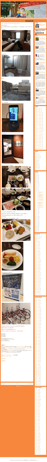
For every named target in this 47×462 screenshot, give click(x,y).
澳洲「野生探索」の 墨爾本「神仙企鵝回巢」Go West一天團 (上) (42, 38)
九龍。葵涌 (37, 412)
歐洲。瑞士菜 (37, 285)
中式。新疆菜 (37, 245)
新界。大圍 (37, 417)
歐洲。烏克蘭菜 (37, 284)
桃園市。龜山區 (37, 371)
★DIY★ (36, 153)
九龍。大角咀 (37, 396)
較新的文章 (3, 383)
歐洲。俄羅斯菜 (37, 272)
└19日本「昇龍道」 (6, 356)
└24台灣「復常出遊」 (38, 144)
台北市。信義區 (37, 311)
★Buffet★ (36, 235)
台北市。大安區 (37, 320)
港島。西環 (37, 443)
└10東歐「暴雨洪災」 (38, 114)
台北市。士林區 (37, 317)
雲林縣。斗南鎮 (37, 384)
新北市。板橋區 (37, 351)
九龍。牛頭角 (37, 406)
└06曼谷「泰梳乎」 (38, 108)
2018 (37, 216)
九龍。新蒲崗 (37, 400)
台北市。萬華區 (37, 324)
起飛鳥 (4, 346)
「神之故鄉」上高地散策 (20, 347)
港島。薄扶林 (37, 440)
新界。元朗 (37, 416)
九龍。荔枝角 (37, 410)
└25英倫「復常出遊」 (38, 148)
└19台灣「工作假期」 (38, 131)
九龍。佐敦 (37, 393)
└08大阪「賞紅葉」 (38, 111)
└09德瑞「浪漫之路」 (38, 112)
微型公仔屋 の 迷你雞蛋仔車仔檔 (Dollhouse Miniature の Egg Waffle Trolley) (42, 63)
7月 (37, 189)
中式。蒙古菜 (37, 255)
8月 (37, 188)
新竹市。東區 (37, 364)
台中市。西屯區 (37, 307)
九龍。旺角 (37, 402)
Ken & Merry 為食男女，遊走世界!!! (15, 4)
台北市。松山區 (37, 323)
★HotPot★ (37, 238)
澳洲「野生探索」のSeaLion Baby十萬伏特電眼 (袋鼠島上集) (42, 97)
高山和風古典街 (6, 347)
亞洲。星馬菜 (37, 262)
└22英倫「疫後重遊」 (38, 138)
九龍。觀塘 (37, 413)
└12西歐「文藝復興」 (38, 118)
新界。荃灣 (37, 423)
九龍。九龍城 (37, 389)
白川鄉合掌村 (10, 350)
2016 (37, 218)
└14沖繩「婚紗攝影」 (38, 122)
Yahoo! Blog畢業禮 (41, 54)
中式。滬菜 (37, 251)
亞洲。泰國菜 (37, 264)
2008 (37, 228)
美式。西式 (37, 292)
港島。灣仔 (37, 437)
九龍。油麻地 (37, 403)
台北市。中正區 (37, 310)
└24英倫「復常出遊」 (38, 145)
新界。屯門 (37, 420)
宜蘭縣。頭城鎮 (37, 344)
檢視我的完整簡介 (42, 25)
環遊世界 (10, 356)
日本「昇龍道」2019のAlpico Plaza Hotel (40, 197)
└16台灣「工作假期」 (38, 125)
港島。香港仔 (37, 450)
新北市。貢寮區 (37, 360)
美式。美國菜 (37, 291)
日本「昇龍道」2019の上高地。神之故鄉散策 (40, 200)
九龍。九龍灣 (37, 392)
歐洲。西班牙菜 (37, 288)
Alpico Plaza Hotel (27, 347)
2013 (37, 222)
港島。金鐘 (37, 447)
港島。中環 (37, 427)
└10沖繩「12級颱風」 (38, 115)
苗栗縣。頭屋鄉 (37, 381)
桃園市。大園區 (37, 367)
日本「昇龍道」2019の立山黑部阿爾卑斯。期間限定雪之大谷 (40, 195)
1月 (37, 214)
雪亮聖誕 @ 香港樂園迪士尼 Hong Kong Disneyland (42, 89)
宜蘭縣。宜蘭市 (37, 341)
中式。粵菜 (37, 254)
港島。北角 (37, 429)
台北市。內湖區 (37, 313)
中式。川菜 (37, 244)
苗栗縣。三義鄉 (37, 377)
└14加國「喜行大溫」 (38, 121)
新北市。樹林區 (37, 354)
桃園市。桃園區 (37, 370)
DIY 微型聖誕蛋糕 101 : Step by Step (42, 46)
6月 (37, 190)
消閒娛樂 (36, 164)
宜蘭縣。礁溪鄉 (37, 343)
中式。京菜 (37, 241)
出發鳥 (4, 345)
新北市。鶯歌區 (37, 361)
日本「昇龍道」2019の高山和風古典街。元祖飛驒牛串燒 (40, 203)
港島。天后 (37, 433)
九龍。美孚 (37, 409)
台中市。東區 (37, 304)
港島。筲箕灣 (37, 439)
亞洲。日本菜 (37, 261)
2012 (37, 223)
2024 (37, 176)
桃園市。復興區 (37, 368)
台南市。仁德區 (37, 327)
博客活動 (36, 160)
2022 (37, 178)
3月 (37, 212)
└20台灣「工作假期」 (38, 134)
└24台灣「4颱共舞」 (38, 141)
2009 (37, 227)
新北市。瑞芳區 (37, 358)
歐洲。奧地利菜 (37, 275)
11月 (38, 184)
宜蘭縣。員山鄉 (37, 340)
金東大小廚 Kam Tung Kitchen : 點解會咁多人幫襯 (42, 72)
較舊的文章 (31, 383)
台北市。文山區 (37, 321)
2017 (37, 217)
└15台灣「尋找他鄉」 (38, 124)
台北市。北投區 (37, 314)
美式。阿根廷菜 (37, 294)
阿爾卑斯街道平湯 (11, 347)
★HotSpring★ (37, 156)
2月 (37, 213)
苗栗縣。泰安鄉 (37, 380)
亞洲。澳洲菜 (37, 265)
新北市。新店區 (37, 350)
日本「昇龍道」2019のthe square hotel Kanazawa (40, 193)
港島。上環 (37, 426)
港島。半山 (37, 430)
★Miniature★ (37, 157)
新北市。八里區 (37, 347)
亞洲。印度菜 (37, 258)
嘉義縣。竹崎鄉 (37, 337)
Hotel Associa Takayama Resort (20, 346)
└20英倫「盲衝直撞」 (38, 135)
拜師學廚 (36, 163)
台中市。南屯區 (37, 303)
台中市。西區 (37, 306)
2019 (37, 182)
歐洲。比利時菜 (37, 281)
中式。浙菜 (37, 247)
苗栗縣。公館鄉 (37, 378)
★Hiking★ (36, 154)
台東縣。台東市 (37, 330)
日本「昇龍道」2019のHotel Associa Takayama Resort (40, 205)
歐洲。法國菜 (37, 282)
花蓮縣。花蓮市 (37, 374)
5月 (37, 209)
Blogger (37, 460)
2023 (37, 177)
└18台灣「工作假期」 (38, 128)
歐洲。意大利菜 (37, 278)
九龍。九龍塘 (37, 390)
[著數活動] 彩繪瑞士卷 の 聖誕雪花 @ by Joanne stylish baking (40, 81)
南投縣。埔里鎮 (37, 300)
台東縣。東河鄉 (37, 331)
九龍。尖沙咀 (37, 399)
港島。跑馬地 (37, 446)
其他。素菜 (37, 271)
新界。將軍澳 (37, 419)
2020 (37, 181)
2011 (37, 224)
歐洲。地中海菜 (37, 274)
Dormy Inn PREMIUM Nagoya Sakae (12, 351)
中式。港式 (37, 248)
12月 (38, 183)
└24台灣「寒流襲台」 (38, 142)
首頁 (3, 18)
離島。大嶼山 (37, 453)
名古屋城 (4, 352)
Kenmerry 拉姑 (42, 24)
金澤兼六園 (5, 350)
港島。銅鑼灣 (37, 449)
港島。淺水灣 (37, 436)
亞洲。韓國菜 (37, 268)
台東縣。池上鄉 (37, 333)
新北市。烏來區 (37, 357)
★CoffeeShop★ (37, 237)
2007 (37, 229)
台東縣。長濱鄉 (37, 334)
